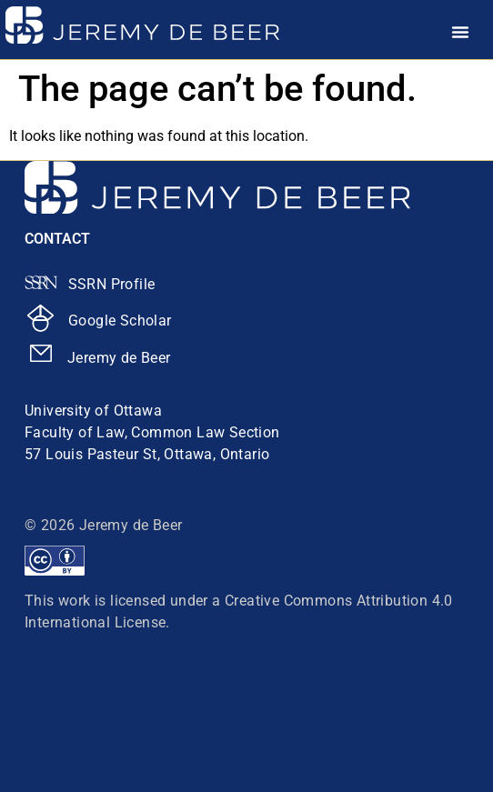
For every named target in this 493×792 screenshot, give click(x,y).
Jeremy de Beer (119, 357)
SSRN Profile (112, 284)
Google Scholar (120, 320)
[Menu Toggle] (460, 32)
